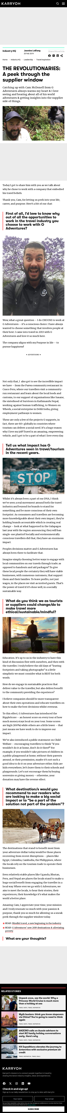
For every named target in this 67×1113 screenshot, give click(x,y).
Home (5, 58)
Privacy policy (32, 1103)
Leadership (28, 58)
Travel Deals (36, 1055)
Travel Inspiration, (25, 1055)
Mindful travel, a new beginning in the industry (36, 922)
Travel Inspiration (43, 58)
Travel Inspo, (23, 1006)
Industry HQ (15, 58)
